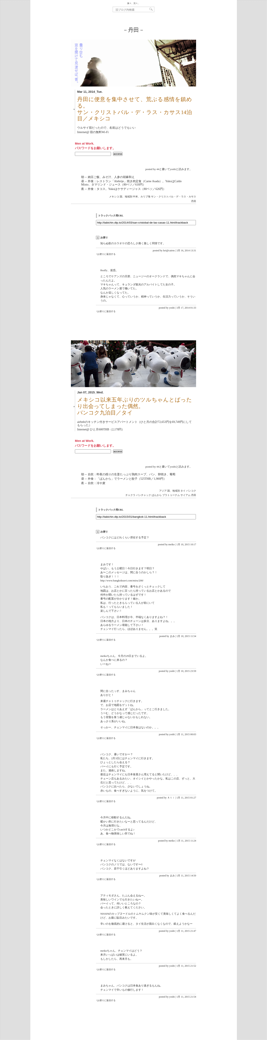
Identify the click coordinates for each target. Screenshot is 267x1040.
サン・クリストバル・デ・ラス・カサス (173, 196)
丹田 (193, 201)
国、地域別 (126, 196)
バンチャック (143, 495)
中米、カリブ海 (141, 196)
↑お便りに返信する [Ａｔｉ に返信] (106, 801)
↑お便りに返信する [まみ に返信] (106, 639)
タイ (182, 490)
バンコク (191, 490)
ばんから (157, 495)
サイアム (185, 495)
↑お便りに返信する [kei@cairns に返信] (106, 254)
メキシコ (114, 196)
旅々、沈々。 (133, 3)
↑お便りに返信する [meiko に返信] (106, 548)
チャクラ (130, 495)
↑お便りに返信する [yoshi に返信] (106, 311)
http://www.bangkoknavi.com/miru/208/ (122, 580)
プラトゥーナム (171, 495)
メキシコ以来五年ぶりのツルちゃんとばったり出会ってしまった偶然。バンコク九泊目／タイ (134, 406)
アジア (163, 490)
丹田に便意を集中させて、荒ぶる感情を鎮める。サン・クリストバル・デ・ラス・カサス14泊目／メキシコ (134, 109)
